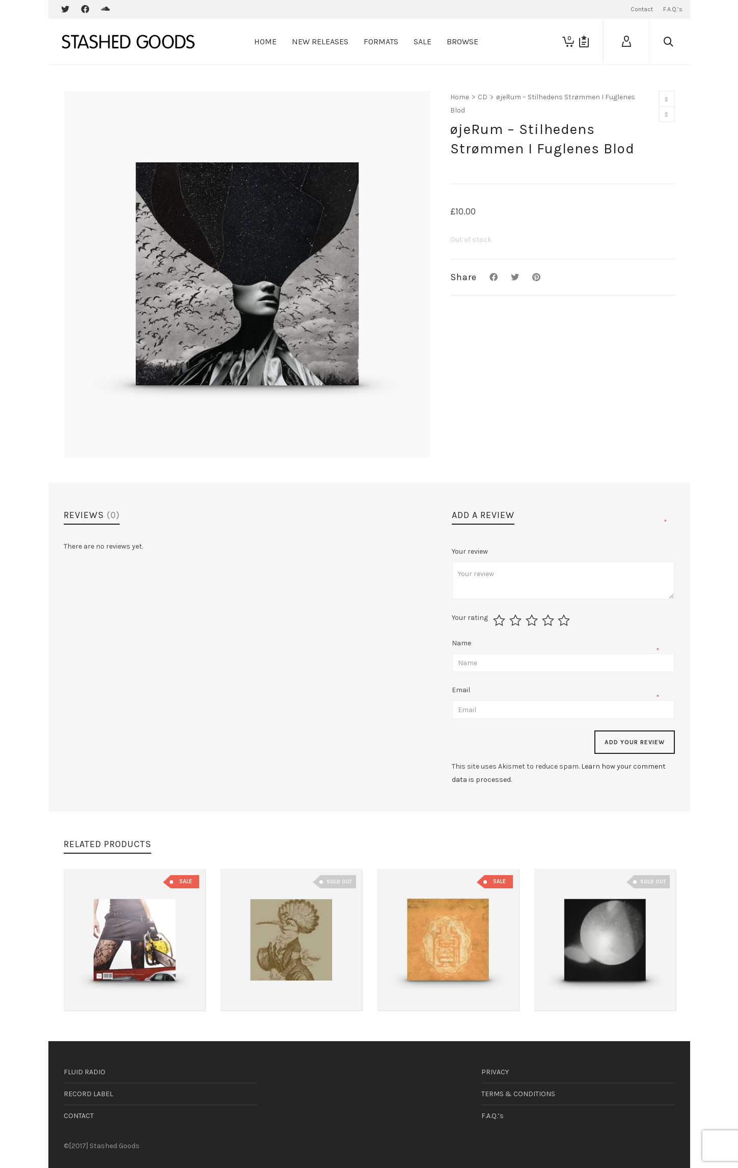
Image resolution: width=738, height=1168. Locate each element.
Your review (470, 551)
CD (482, 97)
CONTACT (79, 1115)
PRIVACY (495, 1072)
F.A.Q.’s (492, 1115)
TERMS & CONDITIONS (518, 1094)
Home (459, 97)
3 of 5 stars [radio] (533, 620)
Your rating (470, 617)
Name (462, 643)
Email (462, 690)
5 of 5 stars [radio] (565, 620)
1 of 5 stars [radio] (500, 620)
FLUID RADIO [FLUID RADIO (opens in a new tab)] (84, 1072)
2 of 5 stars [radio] (516, 620)
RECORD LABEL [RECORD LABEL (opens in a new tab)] (88, 1094)
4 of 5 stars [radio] (549, 620)
